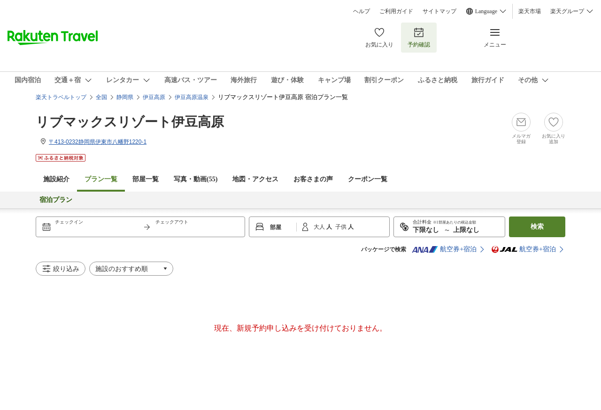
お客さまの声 (313, 179)
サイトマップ (439, 11)
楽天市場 (529, 11)
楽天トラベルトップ (61, 97)
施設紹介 (56, 179)
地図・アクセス (255, 179)
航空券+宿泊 (444, 249)
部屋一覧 (145, 179)
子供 (341, 227)
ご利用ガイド (396, 11)
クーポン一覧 (367, 179)
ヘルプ (361, 11)
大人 (320, 227)
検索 (537, 226)
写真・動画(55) (195, 179)
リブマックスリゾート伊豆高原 (130, 122)
